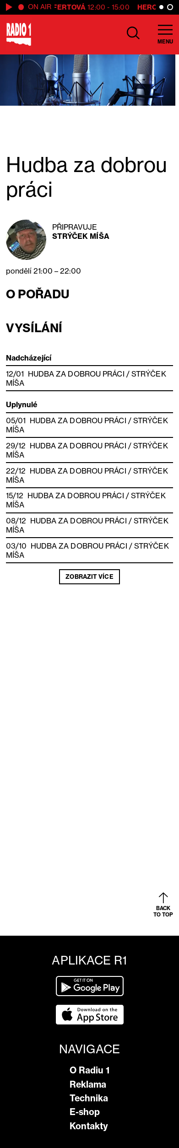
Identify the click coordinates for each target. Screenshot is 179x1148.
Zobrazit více (89, 576)
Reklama (88, 1084)
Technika (89, 1098)
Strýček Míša (80, 236)
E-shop (85, 1111)
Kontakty (89, 1126)
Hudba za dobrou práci (76, 373)
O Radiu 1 (89, 1070)
